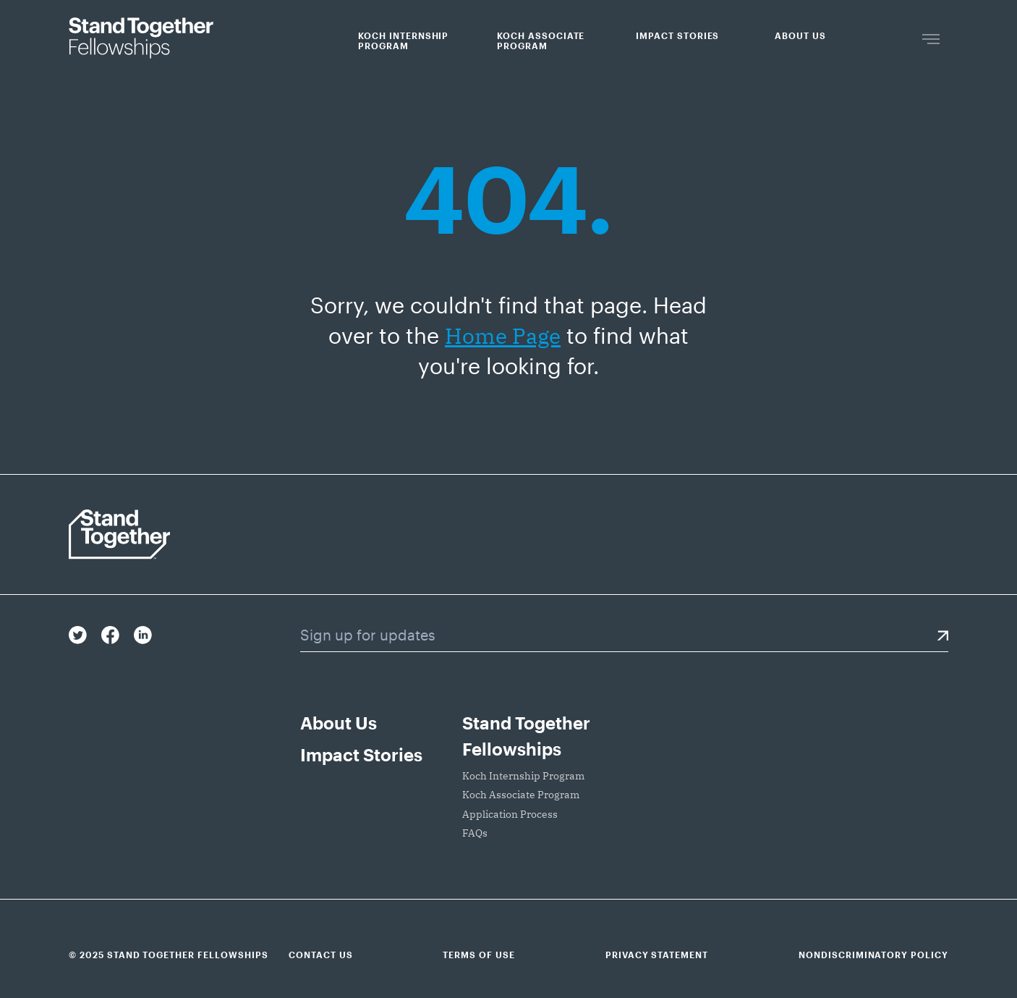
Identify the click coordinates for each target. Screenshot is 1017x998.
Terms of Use (479, 955)
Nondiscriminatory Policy (873, 955)
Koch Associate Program (540, 40)
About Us (800, 35)
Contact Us (321, 955)
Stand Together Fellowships (526, 735)
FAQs (475, 833)
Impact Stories (677, 35)
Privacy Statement (656, 955)
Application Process (510, 814)
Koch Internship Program (403, 40)
